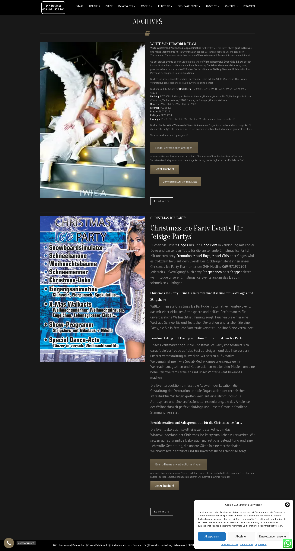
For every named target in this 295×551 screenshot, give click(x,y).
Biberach (155, 107)
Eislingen (155, 115)
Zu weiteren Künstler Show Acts (192, 181)
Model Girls (220, 255)
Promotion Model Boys (193, 255)
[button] (287, 504)
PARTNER (193, 545)
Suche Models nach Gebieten (127, 545)
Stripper (236, 272)
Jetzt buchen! (164, 169)
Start (80, 6)
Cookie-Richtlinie (229, 544)
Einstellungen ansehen (273, 536)
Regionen (249, 6)
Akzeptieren (212, 536)
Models (147, 6)
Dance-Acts (126, 6)
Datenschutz (246, 544)
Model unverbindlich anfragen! (174, 155)
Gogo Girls (186, 245)
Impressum (261, 544)
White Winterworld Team (173, 44)
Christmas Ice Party (168, 218)
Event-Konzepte (189, 6)
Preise (109, 6)
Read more (162, 201)
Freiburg (154, 96)
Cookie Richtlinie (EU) (98, 545)
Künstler (165, 6)
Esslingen (155, 119)
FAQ (146, 545)
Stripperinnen (212, 272)
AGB (55, 545)
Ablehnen (241, 536)
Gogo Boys (209, 245)
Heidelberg (185, 89)
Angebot (212, 6)
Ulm (152, 104)
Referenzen (180, 545)
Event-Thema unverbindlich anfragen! (178, 472)
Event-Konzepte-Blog (160, 545)
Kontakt (231, 6)
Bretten (154, 111)
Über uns (94, 6)
